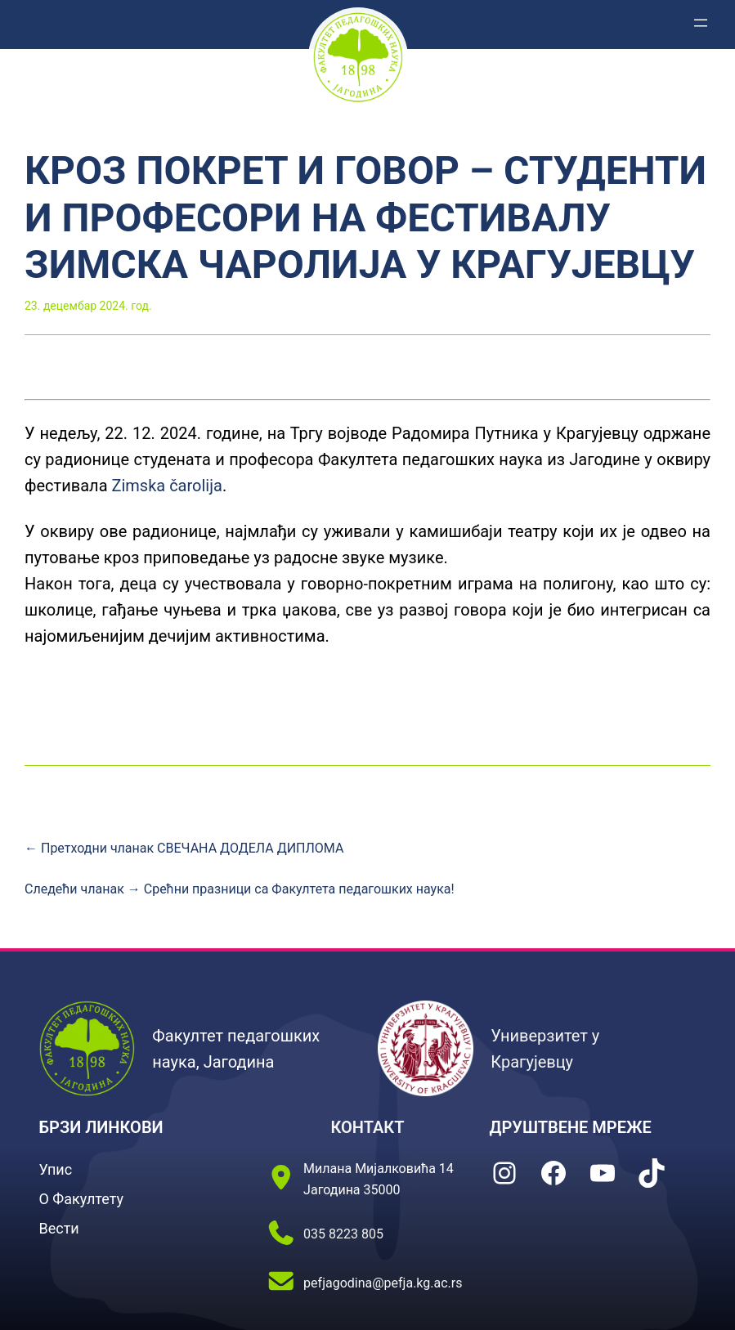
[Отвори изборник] (701, 23)
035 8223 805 (343, 1234)
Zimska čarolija (166, 485)
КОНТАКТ (367, 1127)
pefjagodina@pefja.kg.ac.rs (382, 1283)
